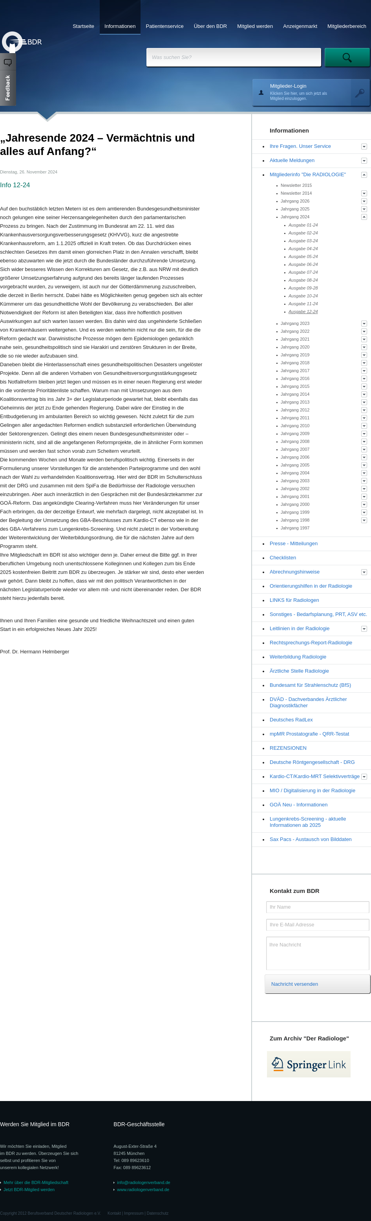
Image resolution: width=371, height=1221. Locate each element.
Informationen (120, 26)
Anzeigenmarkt (300, 26)
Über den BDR (210, 26)
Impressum (133, 1213)
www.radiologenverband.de (143, 1189)
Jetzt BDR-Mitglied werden (29, 1189)
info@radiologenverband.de (143, 1182)
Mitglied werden (255, 26)
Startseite (83, 26)
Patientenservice (165, 26)
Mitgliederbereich (346, 26)
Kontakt (114, 1213)
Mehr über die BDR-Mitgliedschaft (36, 1182)
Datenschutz (158, 1213)
